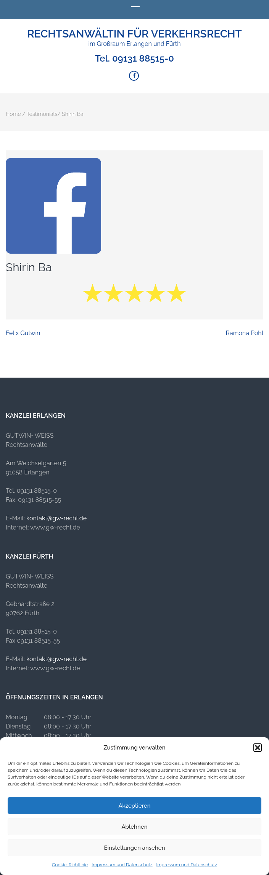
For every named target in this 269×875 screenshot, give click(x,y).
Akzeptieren (134, 805)
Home (13, 114)
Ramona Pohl (244, 333)
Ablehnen (134, 826)
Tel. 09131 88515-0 (134, 58)
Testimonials (42, 114)
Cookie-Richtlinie (70, 864)
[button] (257, 747)
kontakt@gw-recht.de (56, 518)
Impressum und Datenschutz (122, 864)
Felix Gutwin (23, 333)
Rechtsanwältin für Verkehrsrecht (134, 34)
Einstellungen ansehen (134, 847)
